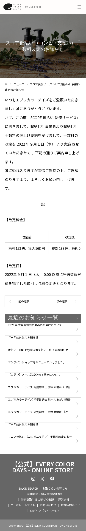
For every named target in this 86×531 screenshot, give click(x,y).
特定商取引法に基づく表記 (37, 499)
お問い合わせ (48, 505)
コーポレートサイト (23, 505)
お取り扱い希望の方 (54, 488)
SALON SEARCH (28, 488)
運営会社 (63, 499)
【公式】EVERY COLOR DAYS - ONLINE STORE (43, 467)
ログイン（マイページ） (45, 510)
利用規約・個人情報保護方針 (45, 494)
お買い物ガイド (70, 505)
